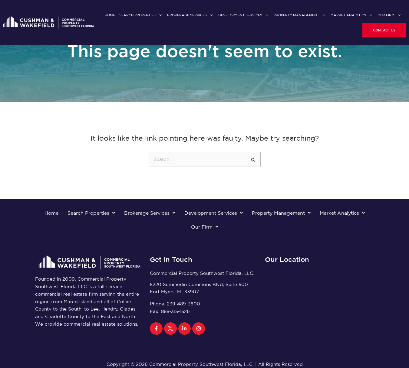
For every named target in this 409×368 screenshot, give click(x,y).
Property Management (300, 15)
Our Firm (390, 15)
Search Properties (141, 15)
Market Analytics (352, 15)
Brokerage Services (190, 15)
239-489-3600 (183, 303)
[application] (159, 15)
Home (110, 15)
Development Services (243, 15)
